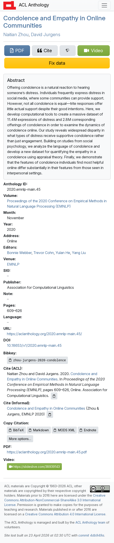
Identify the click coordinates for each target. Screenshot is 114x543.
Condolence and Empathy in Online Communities (54, 21)
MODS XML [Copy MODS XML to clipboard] (64, 430)
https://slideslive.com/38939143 (34, 467)
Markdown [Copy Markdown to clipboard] (39, 430)
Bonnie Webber (19, 252)
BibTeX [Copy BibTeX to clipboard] (16, 430)
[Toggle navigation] (104, 5)
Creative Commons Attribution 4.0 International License (65, 514)
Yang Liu (79, 252)
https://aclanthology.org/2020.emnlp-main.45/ (44, 334)
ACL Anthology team (90, 522)
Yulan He (63, 252)
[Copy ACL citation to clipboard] (54, 395)
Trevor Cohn (43, 252)
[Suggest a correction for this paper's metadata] (57, 63)
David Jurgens (45, 34)
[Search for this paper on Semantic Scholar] (68, 50)
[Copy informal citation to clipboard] (50, 414)
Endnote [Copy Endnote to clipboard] (88, 430)
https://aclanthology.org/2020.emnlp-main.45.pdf (47, 452)
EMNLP (13, 264)
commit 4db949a (91, 535)
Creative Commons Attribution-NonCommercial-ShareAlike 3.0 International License (54, 500)
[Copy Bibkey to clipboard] (37, 360)
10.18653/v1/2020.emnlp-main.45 (34, 345)
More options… (20, 439)
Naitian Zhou (16, 34)
